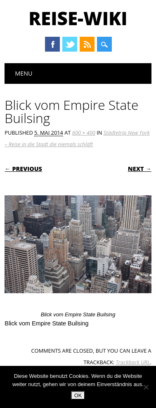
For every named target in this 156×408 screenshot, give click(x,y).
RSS (87, 44)
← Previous (23, 169)
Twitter (69, 44)
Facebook (52, 44)
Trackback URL (133, 362)
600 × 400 (83, 132)
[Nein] (146, 387)
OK (78, 395)
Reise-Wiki (77, 18)
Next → (139, 169)
